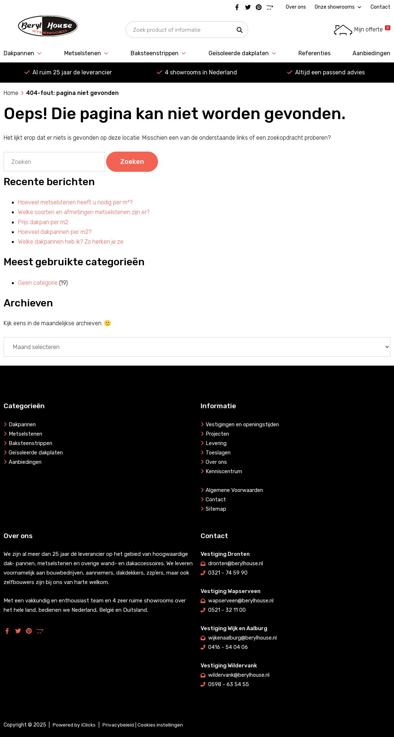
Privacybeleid (118, 725)
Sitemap (216, 509)
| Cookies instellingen (159, 725)
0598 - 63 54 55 (228, 684)
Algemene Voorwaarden (235, 490)
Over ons (296, 7)
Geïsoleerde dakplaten (243, 53)
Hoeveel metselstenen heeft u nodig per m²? (75, 202)
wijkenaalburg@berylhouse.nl (243, 637)
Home (11, 93)
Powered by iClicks (74, 725)
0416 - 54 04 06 (228, 647)
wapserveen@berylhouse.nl (241, 600)
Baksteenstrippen (159, 53)
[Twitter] (247, 7)
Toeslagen (218, 452)
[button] (239, 30)
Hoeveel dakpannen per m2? (54, 231)
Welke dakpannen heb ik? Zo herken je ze (70, 241)
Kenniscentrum (224, 471)
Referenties (314, 53)
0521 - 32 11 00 (227, 610)
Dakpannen (23, 53)
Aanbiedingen (371, 53)
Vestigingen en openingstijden (244, 424)
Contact (380, 7)
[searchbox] (187, 30)
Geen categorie (38, 282)
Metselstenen (86, 53)
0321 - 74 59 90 (228, 573)
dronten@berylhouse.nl (236, 563)
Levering (216, 443)
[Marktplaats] (269, 7)
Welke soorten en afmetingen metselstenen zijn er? (83, 212)
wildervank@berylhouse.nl (239, 675)
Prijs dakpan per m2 (43, 222)
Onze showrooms (338, 7)
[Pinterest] (258, 7)
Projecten (218, 434)
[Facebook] (237, 7)
